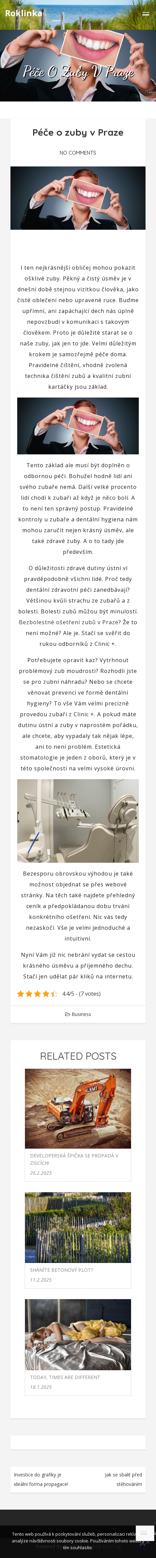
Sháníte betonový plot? (61, 1270)
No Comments (78, 153)
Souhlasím (145, 1533)
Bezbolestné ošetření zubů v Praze (69, 622)
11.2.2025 (41, 1280)
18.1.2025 (41, 1387)
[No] (147, 1541)
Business (81, 1014)
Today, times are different (65, 1377)
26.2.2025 (41, 1173)
